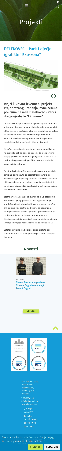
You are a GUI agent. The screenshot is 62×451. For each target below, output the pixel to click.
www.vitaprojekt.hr (29, 404)
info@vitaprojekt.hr (29, 401)
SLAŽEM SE (35, 447)
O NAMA (28, 409)
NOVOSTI (29, 412)
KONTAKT (29, 426)
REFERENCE (30, 423)
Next (55, 96)
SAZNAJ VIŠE (52, 447)
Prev (52, 96)
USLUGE (28, 416)
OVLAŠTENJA (30, 419)
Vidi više (31, 311)
